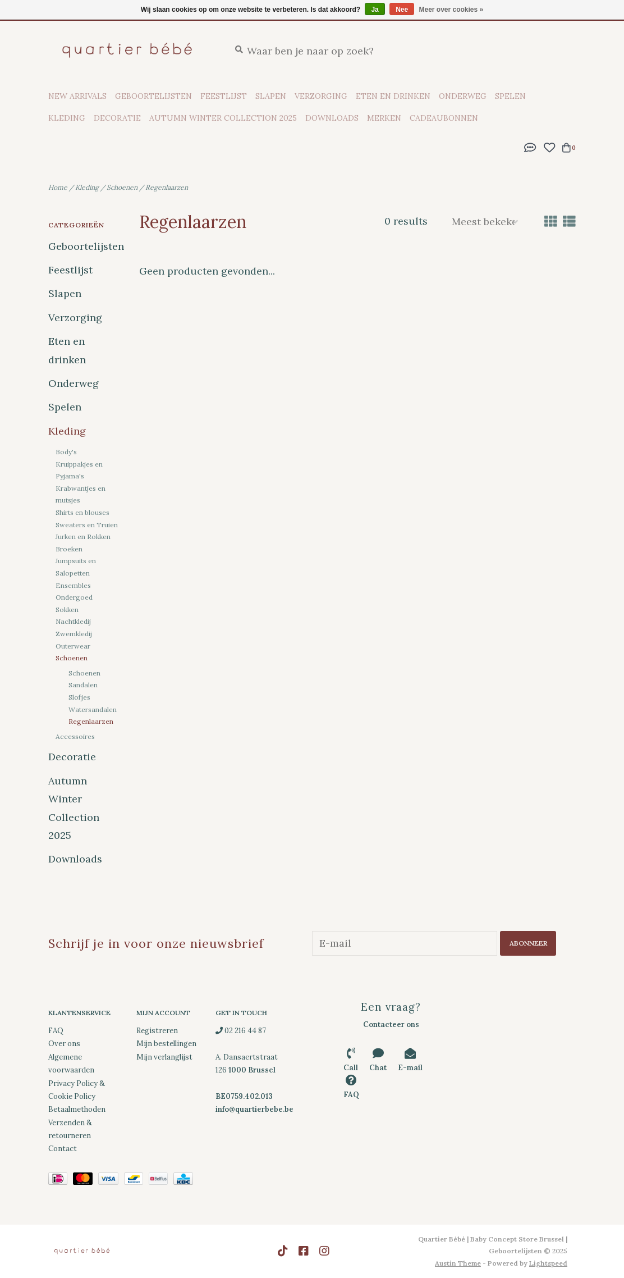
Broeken (69, 549)
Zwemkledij (74, 633)
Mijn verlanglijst (164, 1057)
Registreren (157, 1030)
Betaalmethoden (76, 1109)
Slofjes (79, 697)
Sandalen (83, 685)
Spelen (510, 96)
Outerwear (73, 646)
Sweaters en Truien (87, 525)
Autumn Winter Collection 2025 (223, 118)
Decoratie (117, 118)
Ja (374, 9)
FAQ (55, 1030)
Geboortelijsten (153, 96)
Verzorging (321, 96)
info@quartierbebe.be (254, 1109)
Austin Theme (458, 1263)
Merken (384, 118)
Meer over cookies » (451, 9)
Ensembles (73, 585)
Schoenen (122, 187)
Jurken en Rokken (83, 536)
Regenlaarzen (166, 187)
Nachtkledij (73, 621)
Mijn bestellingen (166, 1043)
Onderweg (463, 96)
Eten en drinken (393, 96)
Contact (62, 1148)
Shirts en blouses (82, 512)
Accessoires (75, 736)
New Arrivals (77, 96)
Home (57, 187)
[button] (530, 146)
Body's (66, 452)
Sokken (67, 609)
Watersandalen (92, 709)
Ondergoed (74, 597)
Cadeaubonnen (444, 118)
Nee (402, 9)
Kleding (66, 118)
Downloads (332, 118)
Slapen (270, 96)
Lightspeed (548, 1263)
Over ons (64, 1043)
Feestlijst (223, 96)
